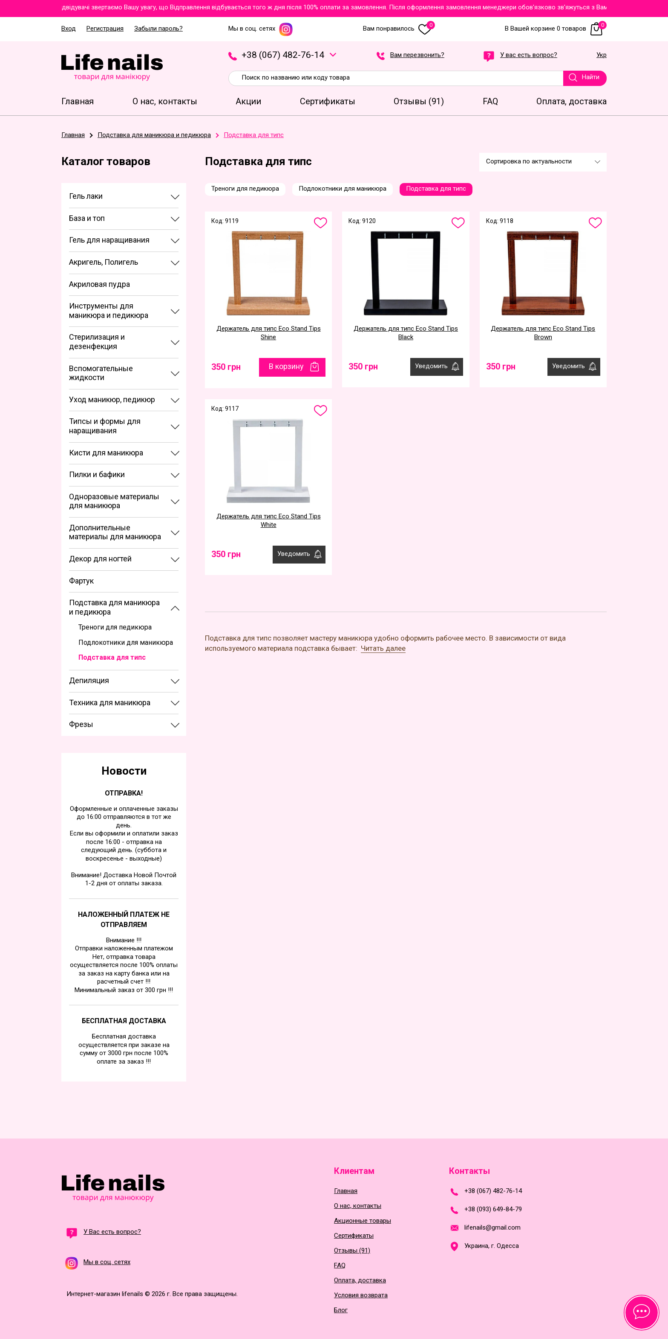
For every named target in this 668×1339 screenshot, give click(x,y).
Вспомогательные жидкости (101, 373)
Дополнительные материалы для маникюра (115, 532)
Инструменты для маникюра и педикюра (108, 310)
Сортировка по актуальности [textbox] (529, 161)
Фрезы (81, 724)
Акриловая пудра (99, 284)
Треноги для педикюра (115, 627)
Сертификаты (354, 1236)
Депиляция (89, 680)
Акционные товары (362, 1221)
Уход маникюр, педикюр (112, 399)
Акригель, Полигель (103, 262)
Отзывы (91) (352, 1250)
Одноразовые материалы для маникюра (114, 501)
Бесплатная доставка (124, 1021)
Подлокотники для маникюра (125, 642)
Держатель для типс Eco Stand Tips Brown (543, 333)
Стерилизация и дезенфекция (97, 341)
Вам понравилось (399, 29)
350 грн (226, 367)
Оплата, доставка (360, 1280)
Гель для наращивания (109, 239)
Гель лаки (86, 196)
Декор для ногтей (100, 558)
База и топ (87, 218)
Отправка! (124, 793)
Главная (345, 1191)
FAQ (340, 1265)
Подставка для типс (112, 657)
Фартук (81, 580)
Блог (341, 1310)
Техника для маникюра (109, 702)
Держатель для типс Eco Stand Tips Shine (268, 333)
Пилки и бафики (97, 474)
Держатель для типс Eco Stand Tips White (268, 520)
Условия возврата (361, 1295)
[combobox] (543, 162)
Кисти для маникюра (106, 452)
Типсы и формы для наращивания (105, 426)
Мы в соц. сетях (260, 29)
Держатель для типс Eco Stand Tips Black (406, 333)
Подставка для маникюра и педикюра (114, 607)
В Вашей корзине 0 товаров (556, 29)
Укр (601, 55)
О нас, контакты (357, 1206)
